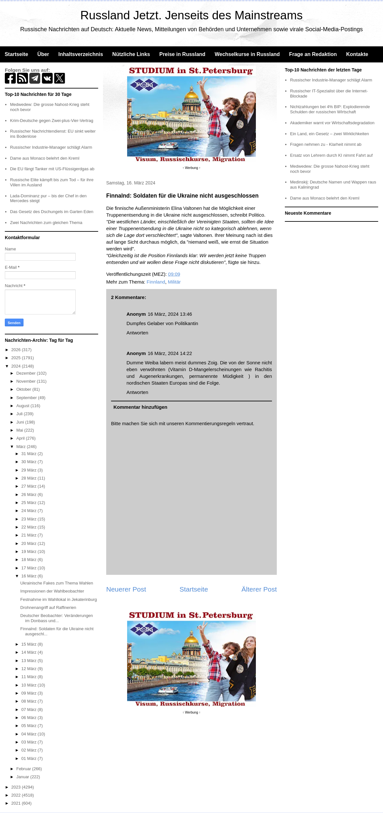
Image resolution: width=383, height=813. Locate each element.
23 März (29, 519)
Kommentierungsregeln (210, 423)
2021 (16, 803)
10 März (29, 685)
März (21, 446)
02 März (29, 750)
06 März (29, 717)
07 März (29, 709)
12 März (29, 668)
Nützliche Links (131, 54)
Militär (174, 282)
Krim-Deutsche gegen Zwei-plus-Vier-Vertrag (51, 120)
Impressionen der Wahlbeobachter (52, 591)
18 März (29, 559)
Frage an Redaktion (313, 54)
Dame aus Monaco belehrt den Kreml (44, 158)
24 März (29, 510)
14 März (29, 652)
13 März (29, 660)
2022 (16, 795)
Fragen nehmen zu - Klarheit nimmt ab (325, 144)
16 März (29, 576)
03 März (29, 742)
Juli (20, 413)
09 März (29, 693)
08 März (29, 701)
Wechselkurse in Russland (247, 54)
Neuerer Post (126, 589)
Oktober (24, 389)
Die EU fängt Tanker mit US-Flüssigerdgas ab (52, 168)
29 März (29, 470)
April (21, 438)
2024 (16, 366)
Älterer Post (259, 589)
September (27, 397)
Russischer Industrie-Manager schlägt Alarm (51, 147)
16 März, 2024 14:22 (170, 353)
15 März (29, 644)
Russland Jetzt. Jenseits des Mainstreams (191, 15)
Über (43, 54)
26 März (29, 494)
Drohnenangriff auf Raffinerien (48, 607)
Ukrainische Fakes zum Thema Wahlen (56, 583)
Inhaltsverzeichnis (80, 54)
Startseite (16, 54)
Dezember (26, 373)
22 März (29, 527)
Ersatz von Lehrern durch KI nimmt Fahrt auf (331, 155)
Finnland (156, 282)
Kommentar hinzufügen (141, 407)
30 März (29, 461)
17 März (29, 567)
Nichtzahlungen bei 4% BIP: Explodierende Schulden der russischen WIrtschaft (330, 109)
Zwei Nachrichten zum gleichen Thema (46, 222)
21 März (29, 535)
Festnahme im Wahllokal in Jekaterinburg (58, 599)
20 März (29, 543)
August (23, 405)
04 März (29, 734)
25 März (29, 502)
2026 (16, 349)
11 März (29, 676)
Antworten (137, 332)
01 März (29, 758)
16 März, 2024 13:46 (170, 314)
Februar (24, 768)
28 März (29, 478)
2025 (16, 357)
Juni (20, 422)
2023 (16, 787)
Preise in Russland (182, 54)
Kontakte (357, 54)
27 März (29, 486)
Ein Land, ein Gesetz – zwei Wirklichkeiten (329, 133)
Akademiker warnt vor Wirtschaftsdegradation (332, 122)
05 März (29, 725)
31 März (29, 453)
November (26, 381)
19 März (29, 551)
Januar (23, 776)
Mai (20, 430)
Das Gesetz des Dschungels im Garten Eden (51, 211)
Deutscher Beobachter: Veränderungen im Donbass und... (56, 618)
